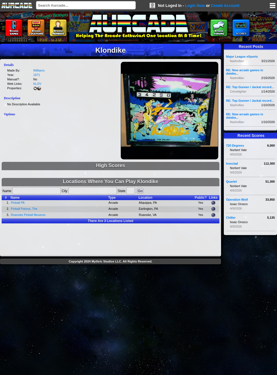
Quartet (231, 181)
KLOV (37, 83)
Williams (39, 70)
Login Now (195, 5)
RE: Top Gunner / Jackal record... (250, 87)
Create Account (225, 5)
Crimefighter (238, 91)
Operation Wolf (237, 199)
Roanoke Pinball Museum (28, 214)
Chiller (230, 217)
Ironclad (232, 163)
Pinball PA (18, 202)
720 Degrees (235, 145)
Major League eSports (242, 56)
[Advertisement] (54, 320)
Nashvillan (237, 61)
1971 (36, 74)
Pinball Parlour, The (24, 208)
